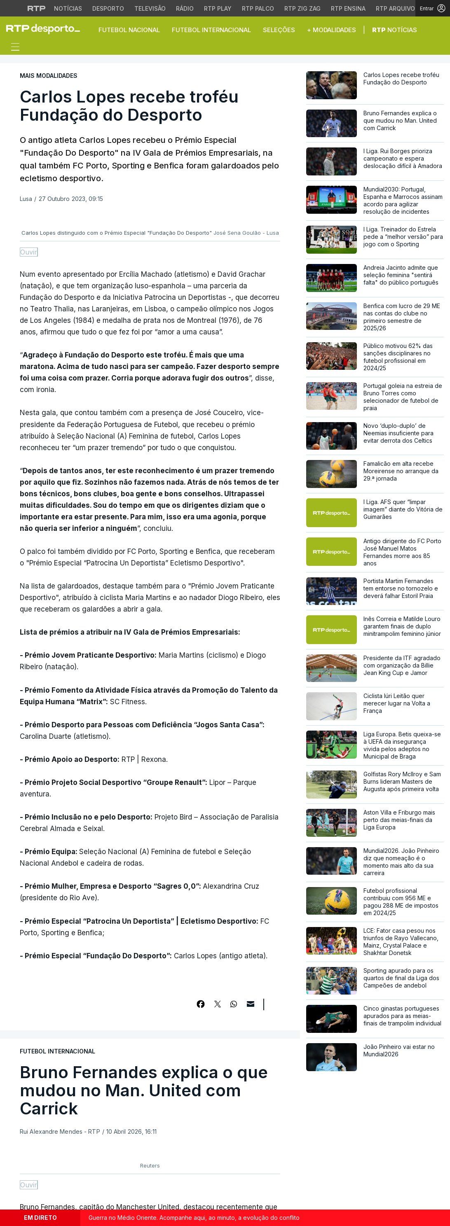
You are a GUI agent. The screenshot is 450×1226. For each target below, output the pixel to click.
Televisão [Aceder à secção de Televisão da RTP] (150, 8)
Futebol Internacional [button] (211, 30)
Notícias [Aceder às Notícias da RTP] (68, 8)
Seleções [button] (279, 30)
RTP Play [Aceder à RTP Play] (218, 8)
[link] (46, 29)
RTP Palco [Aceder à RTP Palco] (258, 8)
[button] (437, 30)
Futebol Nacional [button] (129, 30)
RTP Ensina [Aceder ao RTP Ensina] (348, 8)
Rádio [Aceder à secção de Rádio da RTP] (185, 8)
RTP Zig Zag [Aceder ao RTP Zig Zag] (302, 8)
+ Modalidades (331, 30)
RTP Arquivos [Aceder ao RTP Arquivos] (397, 8)
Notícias (394, 30)
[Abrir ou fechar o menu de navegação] (12, 48)
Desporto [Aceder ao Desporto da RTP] (108, 8)
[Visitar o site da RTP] (37, 8)
